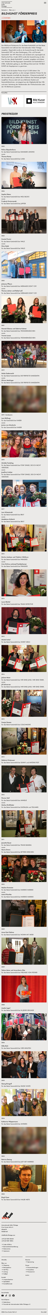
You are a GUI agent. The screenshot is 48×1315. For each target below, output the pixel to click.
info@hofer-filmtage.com (8, 1235)
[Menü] (45, 3)
